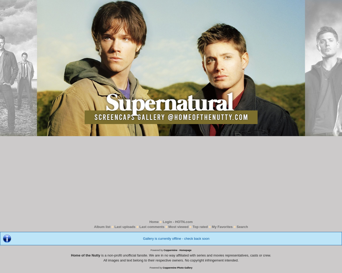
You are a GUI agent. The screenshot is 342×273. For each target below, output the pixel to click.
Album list (102, 227)
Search (242, 227)
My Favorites (222, 227)
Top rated (200, 227)
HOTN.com (184, 222)
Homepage (186, 250)
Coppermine (170, 250)
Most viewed (178, 227)
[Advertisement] (171, 177)
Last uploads (124, 227)
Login (167, 222)
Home (154, 222)
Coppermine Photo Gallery (178, 267)
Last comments (151, 227)
